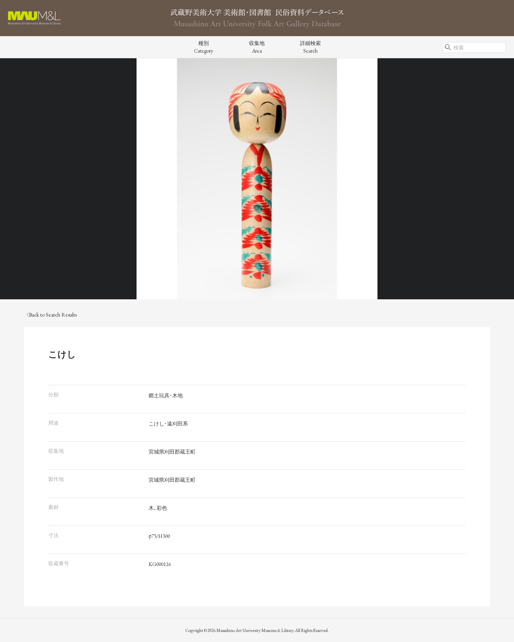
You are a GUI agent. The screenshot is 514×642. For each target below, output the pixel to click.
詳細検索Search (310, 47)
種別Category (203, 47)
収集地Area (257, 47)
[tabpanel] (257, 178)
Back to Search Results (52, 314)
